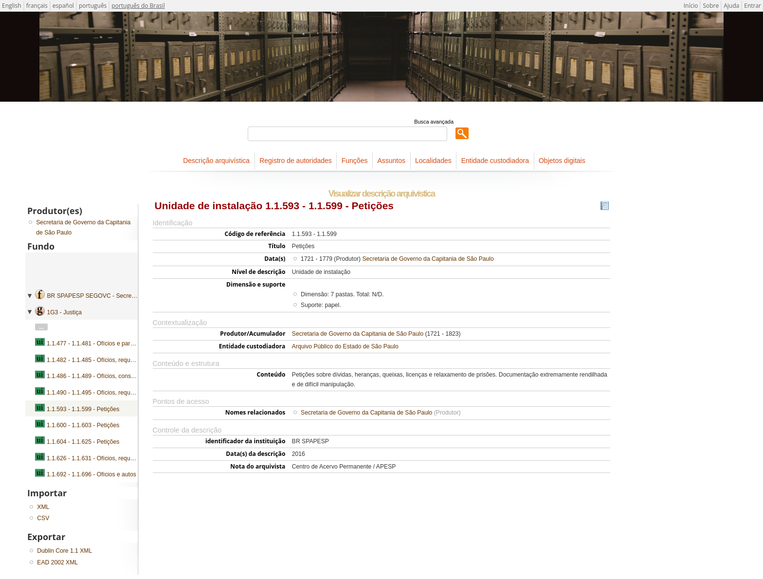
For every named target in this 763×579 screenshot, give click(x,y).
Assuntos (391, 160)
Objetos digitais (562, 160)
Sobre (711, 5)
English (11, 5)
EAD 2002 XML (57, 562)
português (93, 5)
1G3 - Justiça (64, 312)
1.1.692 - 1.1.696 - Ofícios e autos (91, 474)
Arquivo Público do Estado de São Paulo (345, 346)
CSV (43, 518)
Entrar (752, 5)
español (63, 5)
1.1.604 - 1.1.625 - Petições (83, 441)
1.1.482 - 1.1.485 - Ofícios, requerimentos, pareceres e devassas (132, 360)
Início (691, 5)
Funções (355, 160)
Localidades (433, 160)
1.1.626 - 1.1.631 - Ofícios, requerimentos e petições (116, 458)
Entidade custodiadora (495, 160)
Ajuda (731, 5)
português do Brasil (137, 5)
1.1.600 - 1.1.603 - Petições (83, 425)
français (37, 5)
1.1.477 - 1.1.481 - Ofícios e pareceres (97, 343)
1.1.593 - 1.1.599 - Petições (83, 409)
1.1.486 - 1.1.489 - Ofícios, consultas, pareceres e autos (120, 376)
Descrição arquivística (216, 160)
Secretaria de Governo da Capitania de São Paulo (427, 258)
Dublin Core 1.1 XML (64, 550)
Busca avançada (434, 122)
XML (43, 507)
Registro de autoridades (295, 160)
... (41, 327)
